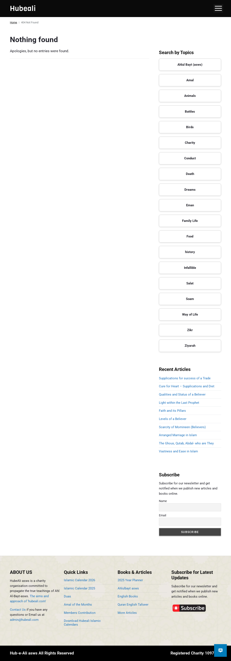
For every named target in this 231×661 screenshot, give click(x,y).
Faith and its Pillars (172, 411)
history (190, 252)
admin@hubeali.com (24, 620)
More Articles (127, 613)
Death (190, 174)
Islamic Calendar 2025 (79, 588)
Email (162, 515)
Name (163, 501)
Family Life (190, 221)
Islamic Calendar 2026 (79, 580)
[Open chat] (220, 650)
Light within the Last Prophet (179, 403)
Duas (67, 596)
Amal (190, 80)
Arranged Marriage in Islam (178, 435)
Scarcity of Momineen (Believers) (182, 427)
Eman (190, 205)
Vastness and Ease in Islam (178, 451)
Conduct (190, 158)
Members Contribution (79, 613)
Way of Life (190, 314)
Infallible (190, 268)
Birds (190, 127)
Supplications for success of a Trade (185, 378)
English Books (128, 596)
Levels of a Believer (172, 419)
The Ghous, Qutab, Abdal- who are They (186, 443)
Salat (189, 283)
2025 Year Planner (130, 580)
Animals (190, 96)
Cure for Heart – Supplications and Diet (186, 386)
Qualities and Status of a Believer (182, 394)
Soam (190, 299)
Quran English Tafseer (133, 604)
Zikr (190, 330)
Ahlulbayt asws (128, 588)
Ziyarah (190, 346)
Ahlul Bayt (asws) (189, 65)
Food (190, 236)
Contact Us (18, 610)
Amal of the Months (78, 604)
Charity (190, 143)
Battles (190, 111)
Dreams (190, 190)
